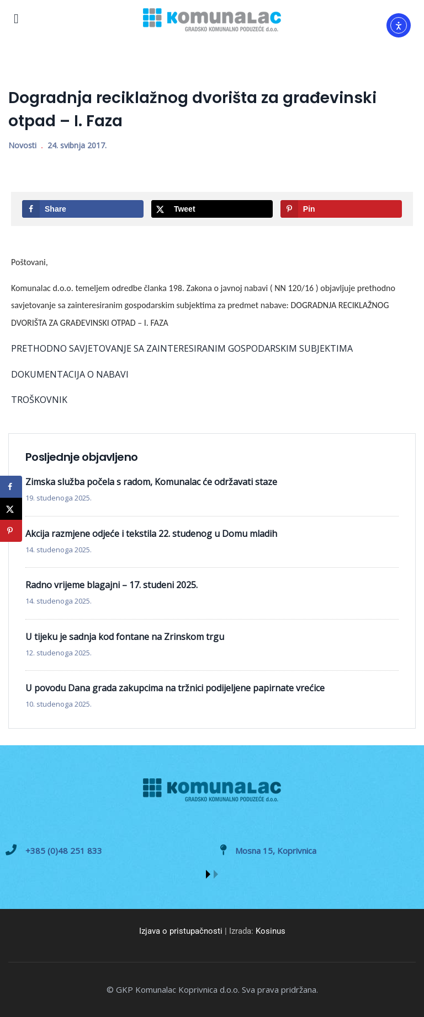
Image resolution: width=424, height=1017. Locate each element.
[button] (208, 874)
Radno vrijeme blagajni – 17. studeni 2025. (111, 585)
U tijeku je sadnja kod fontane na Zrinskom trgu (124, 637)
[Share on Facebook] (83, 209)
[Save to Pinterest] (341, 209)
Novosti (22, 145)
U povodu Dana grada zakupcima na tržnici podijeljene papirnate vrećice (175, 688)
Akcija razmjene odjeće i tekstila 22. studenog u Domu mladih (151, 534)
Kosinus (270, 931)
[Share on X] (212, 209)
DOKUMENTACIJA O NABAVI (70, 374)
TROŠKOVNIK (39, 400)
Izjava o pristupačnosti (180, 931)
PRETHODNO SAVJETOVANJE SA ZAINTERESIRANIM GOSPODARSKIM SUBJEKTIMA (182, 348)
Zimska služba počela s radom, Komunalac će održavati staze (151, 482)
